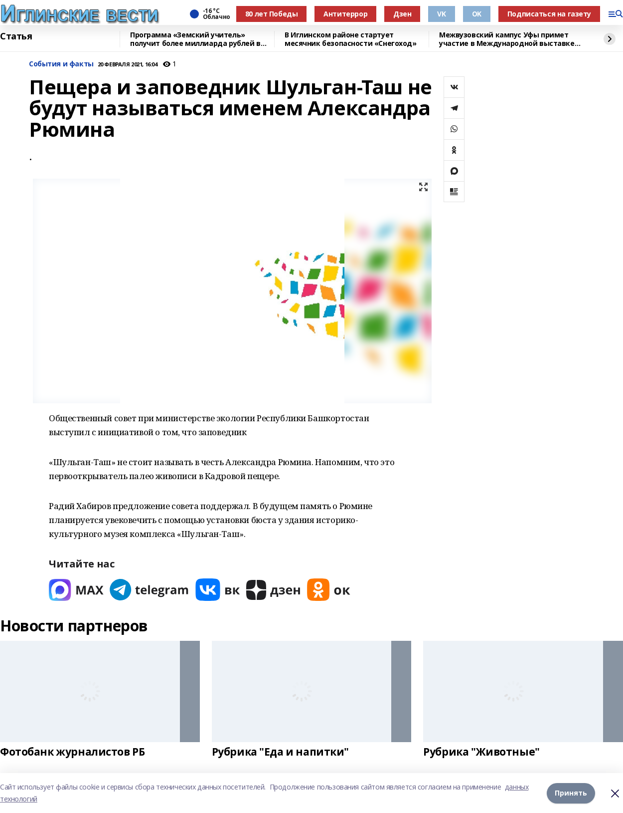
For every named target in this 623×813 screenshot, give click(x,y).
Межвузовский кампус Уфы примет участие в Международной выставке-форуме (508, 39)
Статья (16, 36)
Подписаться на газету (549, 13)
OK (476, 13)
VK (441, 13)
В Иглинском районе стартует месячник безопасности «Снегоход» (351, 39)
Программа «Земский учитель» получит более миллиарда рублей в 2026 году (195, 39)
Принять (571, 793)
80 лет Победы (271, 13)
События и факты (61, 64)
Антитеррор (345, 13)
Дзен (402, 13)
